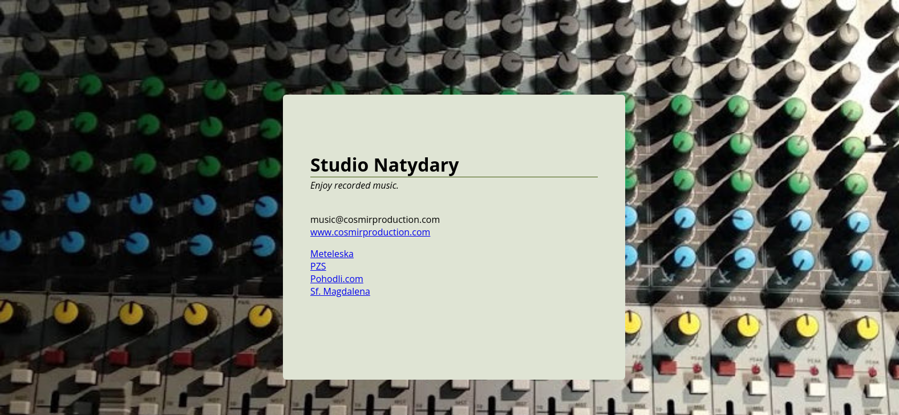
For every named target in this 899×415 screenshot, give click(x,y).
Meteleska (332, 253)
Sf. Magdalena (340, 291)
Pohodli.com (336, 278)
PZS (318, 266)
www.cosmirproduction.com (370, 232)
